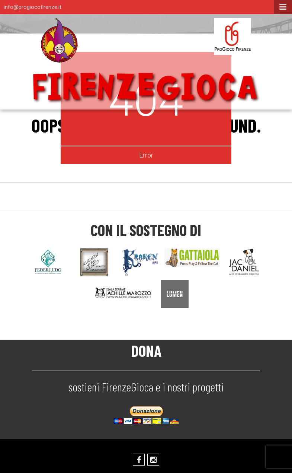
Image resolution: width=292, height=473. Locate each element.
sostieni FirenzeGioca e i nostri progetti (146, 387)
